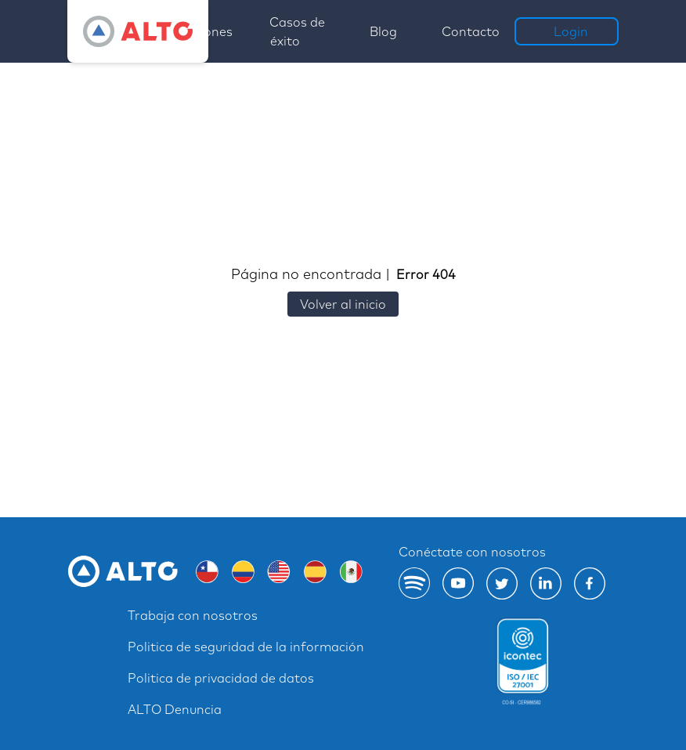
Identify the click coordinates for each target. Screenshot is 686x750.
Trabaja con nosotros (193, 615)
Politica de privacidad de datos (221, 678)
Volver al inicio (343, 304)
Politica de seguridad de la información (246, 646)
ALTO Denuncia (175, 709)
